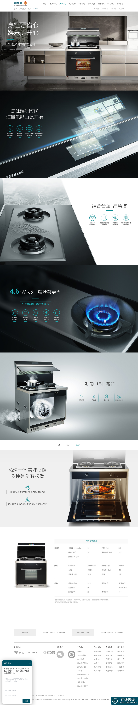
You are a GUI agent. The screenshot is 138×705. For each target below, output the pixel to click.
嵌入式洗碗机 (82, 662)
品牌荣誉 (97, 666)
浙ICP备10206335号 (81, 698)
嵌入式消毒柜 (82, 685)
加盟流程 (109, 666)
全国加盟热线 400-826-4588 (54, 632)
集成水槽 (80, 658)
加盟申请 (109, 669)
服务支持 (91, 4)
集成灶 (22, 9)
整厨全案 (53, 4)
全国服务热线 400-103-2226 (112, 632)
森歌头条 (120, 4)
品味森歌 (72, 4)
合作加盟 (82, 4)
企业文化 (97, 658)
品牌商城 (101, 4)
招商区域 (109, 654)
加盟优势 (109, 662)
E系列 (29, 9)
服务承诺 (120, 654)
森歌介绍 (97, 650)
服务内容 (120, 650)
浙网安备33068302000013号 (100, 698)
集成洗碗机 (81, 654)
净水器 (79, 669)
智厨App (120, 669)
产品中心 (62, 4)
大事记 (96, 662)
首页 (44, 4)
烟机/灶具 (81, 681)
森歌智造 (97, 654)
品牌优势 (109, 650)
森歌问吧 (120, 662)
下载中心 (120, 666)
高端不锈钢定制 (83, 673)
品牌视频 (97, 669)
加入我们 (110, 4)
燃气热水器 (81, 666)
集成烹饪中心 (82, 677)
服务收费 (120, 658)
